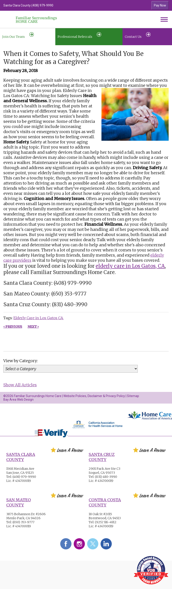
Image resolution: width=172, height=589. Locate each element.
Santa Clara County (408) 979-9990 (28, 5)
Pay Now (160, 5)
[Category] (70, 369)
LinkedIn (106, 543)
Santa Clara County (20, 457)
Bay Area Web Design (18, 399)
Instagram (79, 543)
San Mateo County (18, 502)
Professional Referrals (79, 35)
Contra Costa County (105, 502)
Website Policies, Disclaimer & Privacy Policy (94, 396)
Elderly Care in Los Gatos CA (38, 318)
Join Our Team (18, 35)
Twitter (92, 543)
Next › (33, 327)
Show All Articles (20, 384)
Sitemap (133, 396)
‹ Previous (12, 327)
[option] (65, 5)
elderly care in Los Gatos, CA (130, 266)
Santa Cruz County (102, 457)
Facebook (65, 543)
